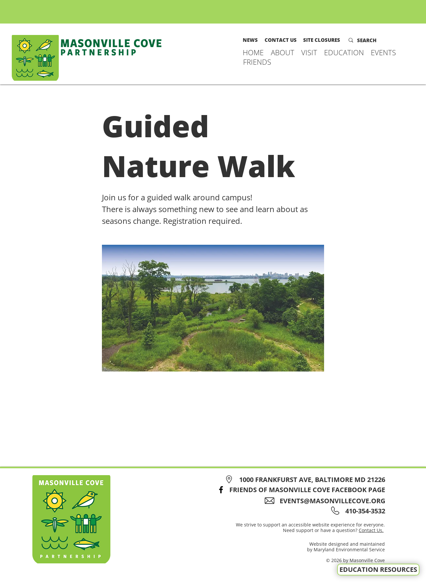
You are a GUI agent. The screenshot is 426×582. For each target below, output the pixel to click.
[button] (283, 52)
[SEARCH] (371, 40)
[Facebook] (221, 489)
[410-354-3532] (364, 511)
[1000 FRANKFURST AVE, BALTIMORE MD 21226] (304, 479)
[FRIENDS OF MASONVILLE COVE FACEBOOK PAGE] (299, 490)
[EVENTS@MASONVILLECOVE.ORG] (327, 501)
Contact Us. (371, 530)
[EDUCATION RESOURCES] (378, 569)
